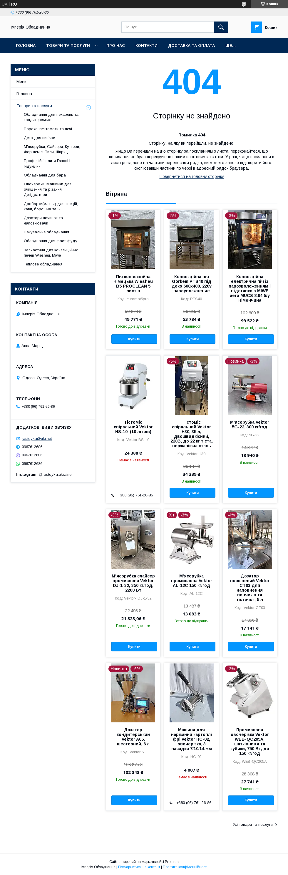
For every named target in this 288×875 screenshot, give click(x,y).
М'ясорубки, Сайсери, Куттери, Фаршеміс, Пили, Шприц (52, 149)
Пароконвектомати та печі (48, 129)
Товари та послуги (68, 45)
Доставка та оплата (191, 45)
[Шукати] (221, 27)
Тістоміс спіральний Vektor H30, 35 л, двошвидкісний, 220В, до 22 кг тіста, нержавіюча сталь (191, 434)
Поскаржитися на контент (139, 867)
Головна (26, 45)
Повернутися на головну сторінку (192, 176)
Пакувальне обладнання (46, 232)
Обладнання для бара (45, 175)
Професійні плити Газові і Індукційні (47, 163)
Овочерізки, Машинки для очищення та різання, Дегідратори (47, 189)
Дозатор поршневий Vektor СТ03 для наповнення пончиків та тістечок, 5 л (249, 588)
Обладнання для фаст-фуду (50, 241)
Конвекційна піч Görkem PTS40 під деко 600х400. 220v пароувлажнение (192, 283)
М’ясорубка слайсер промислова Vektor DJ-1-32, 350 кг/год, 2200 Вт (133, 583)
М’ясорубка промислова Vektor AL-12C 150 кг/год (191, 581)
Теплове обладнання (43, 264)
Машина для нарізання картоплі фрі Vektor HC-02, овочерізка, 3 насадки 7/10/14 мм (191, 739)
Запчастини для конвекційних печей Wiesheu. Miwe (51, 252)
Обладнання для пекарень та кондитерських (51, 117)
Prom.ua (172, 862)
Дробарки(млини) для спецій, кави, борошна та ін (51, 206)
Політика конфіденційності (185, 867)
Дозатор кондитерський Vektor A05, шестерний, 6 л (133, 736)
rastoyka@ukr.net (37, 438)
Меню (22, 81)
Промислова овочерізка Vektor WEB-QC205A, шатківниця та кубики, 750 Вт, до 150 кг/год (249, 741)
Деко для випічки (39, 138)
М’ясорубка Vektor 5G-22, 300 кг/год (249, 424)
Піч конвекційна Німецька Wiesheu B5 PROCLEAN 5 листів (133, 283)
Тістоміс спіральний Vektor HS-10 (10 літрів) (133, 427)
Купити (134, 339)
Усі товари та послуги (253, 824)
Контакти (146, 45)
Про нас (115, 45)
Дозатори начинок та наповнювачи (43, 220)
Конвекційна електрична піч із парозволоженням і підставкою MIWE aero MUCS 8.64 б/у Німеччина (250, 288)
